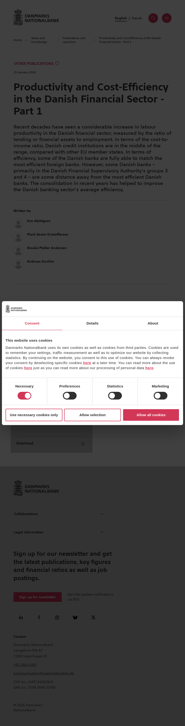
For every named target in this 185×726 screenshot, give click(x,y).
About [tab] (153, 323)
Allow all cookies (151, 415)
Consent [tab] (32, 323)
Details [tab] (92, 323)
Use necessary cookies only (34, 415)
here (87, 363)
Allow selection (92, 415)
